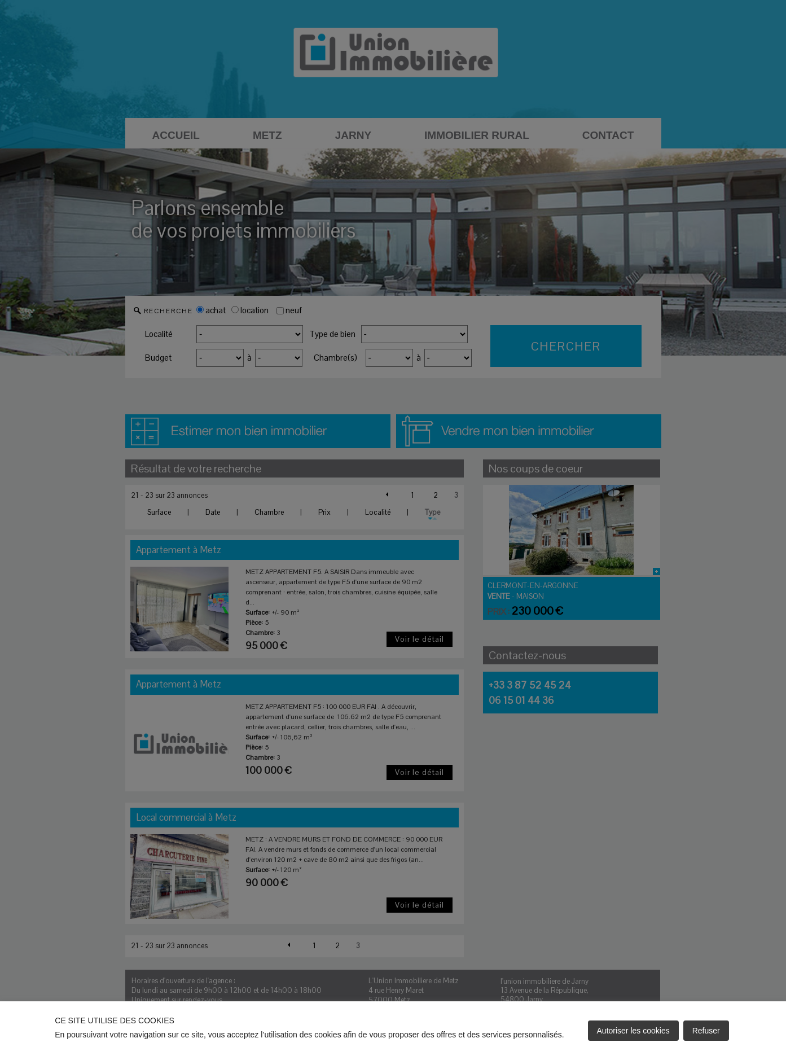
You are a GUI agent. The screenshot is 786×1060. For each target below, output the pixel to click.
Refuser (706, 1030)
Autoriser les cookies (633, 1030)
